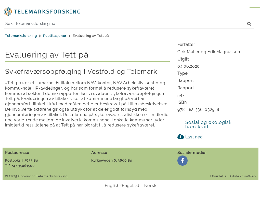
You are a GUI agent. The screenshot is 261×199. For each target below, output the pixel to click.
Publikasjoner (55, 36)
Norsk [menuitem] (150, 185)
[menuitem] (122, 185)
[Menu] (249, 10)
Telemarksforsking (21, 36)
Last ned (194, 137)
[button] (249, 24)
